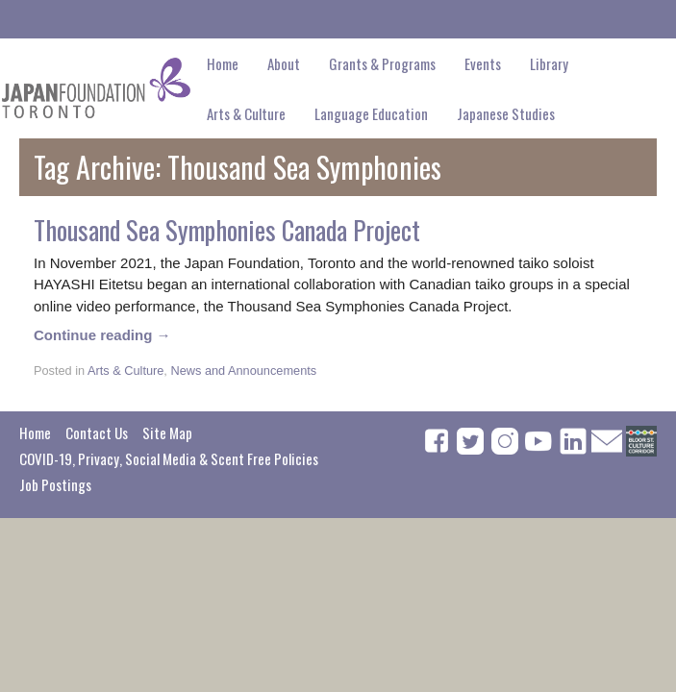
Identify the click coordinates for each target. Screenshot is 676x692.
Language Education (371, 113)
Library (549, 63)
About (283, 63)
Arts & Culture (125, 370)
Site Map (167, 432)
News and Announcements (243, 370)
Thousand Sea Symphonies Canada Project (227, 229)
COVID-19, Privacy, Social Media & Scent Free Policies (168, 458)
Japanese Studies (506, 113)
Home (222, 63)
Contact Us (96, 432)
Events (482, 63)
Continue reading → (102, 335)
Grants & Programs (382, 63)
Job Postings (55, 484)
